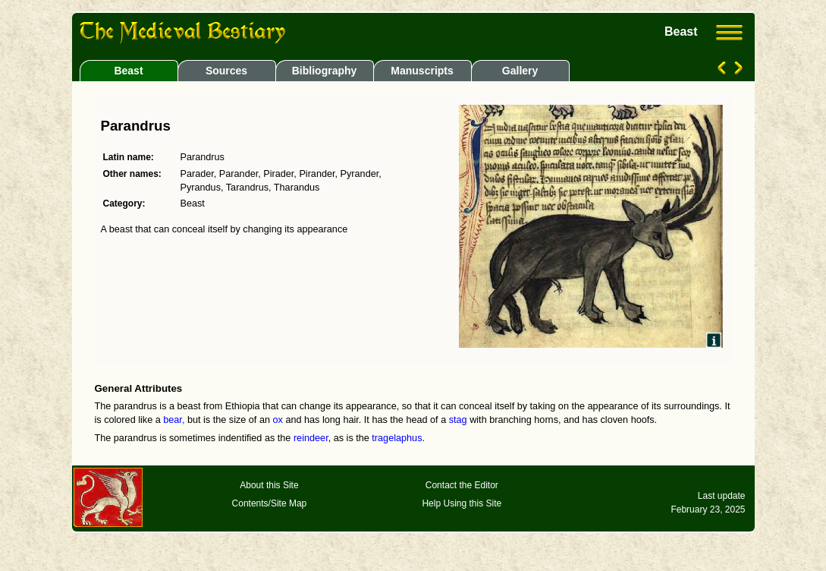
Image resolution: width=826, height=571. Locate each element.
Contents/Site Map (269, 503)
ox (278, 420)
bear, (173, 420)
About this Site (269, 485)
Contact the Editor (462, 485)
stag (458, 420)
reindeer (311, 438)
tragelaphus (397, 438)
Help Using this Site (461, 503)
